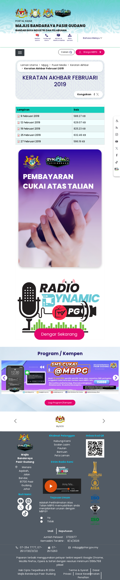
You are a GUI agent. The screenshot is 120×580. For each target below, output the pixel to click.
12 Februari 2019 (30, 122)
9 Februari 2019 (30, 116)
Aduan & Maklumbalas (58, 37)
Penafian (83, 577)
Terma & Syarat (78, 570)
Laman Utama (29, 65)
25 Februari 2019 (31, 135)
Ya (48, 517)
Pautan (62, 448)
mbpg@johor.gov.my (85, 547)
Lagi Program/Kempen (60, 402)
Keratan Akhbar (79, 65)
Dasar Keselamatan (87, 574)
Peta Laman (69, 37)
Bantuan (62, 452)
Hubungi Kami (46, 37)
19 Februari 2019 (30, 128)
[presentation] (15, 421)
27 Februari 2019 (31, 141)
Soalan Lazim (37, 37)
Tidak (50, 521)
